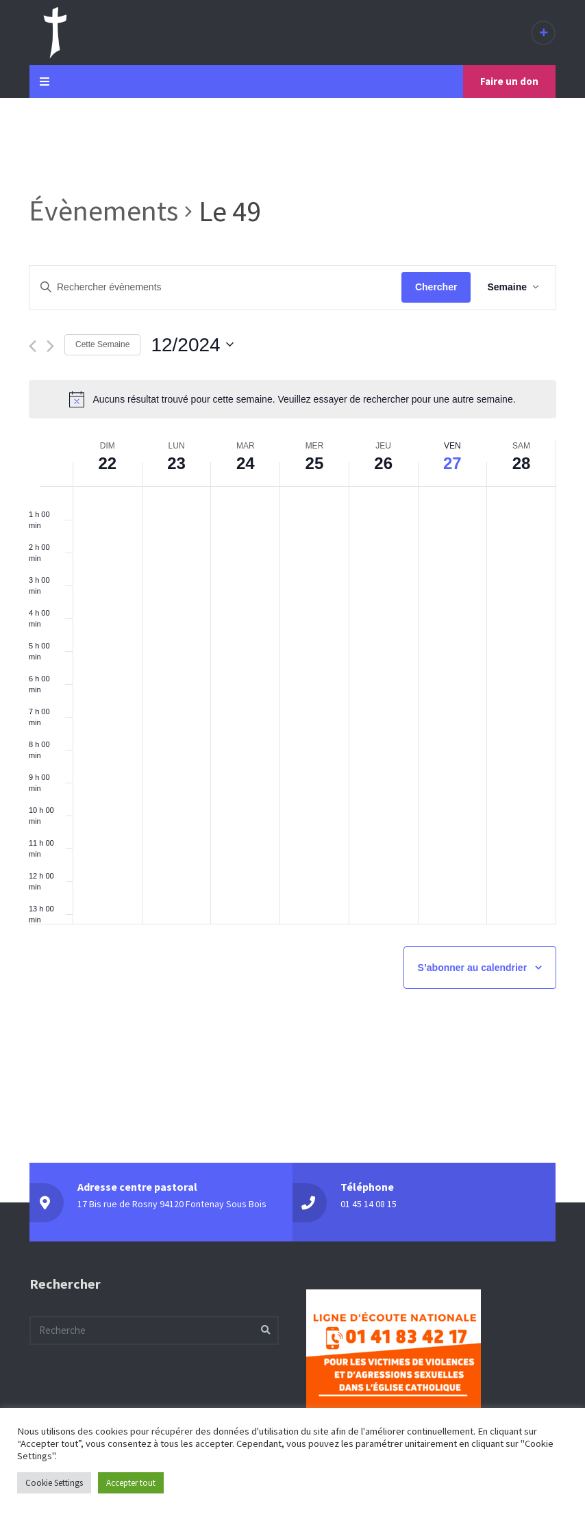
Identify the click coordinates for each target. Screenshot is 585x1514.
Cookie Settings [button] (54, 1483)
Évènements (103, 210)
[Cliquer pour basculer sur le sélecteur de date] (192, 345)
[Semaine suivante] (50, 346)
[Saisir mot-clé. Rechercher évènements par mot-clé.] (215, 287)
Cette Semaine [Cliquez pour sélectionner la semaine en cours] (102, 344)
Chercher (436, 286)
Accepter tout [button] (130, 1483)
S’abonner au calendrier (472, 967)
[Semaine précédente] (32, 346)
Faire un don (509, 81)
